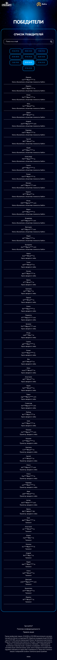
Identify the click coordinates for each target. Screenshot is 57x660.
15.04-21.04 (41, 51)
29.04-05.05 (28, 57)
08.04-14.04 (28, 51)
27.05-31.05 (41, 62)
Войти (42, 4)
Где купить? (28, 626)
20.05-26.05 (28, 62)
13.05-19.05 (15, 62)
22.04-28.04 (15, 57)
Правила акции (28, 632)
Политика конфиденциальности (28, 629)
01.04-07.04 (15, 51)
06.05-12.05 (41, 57)
